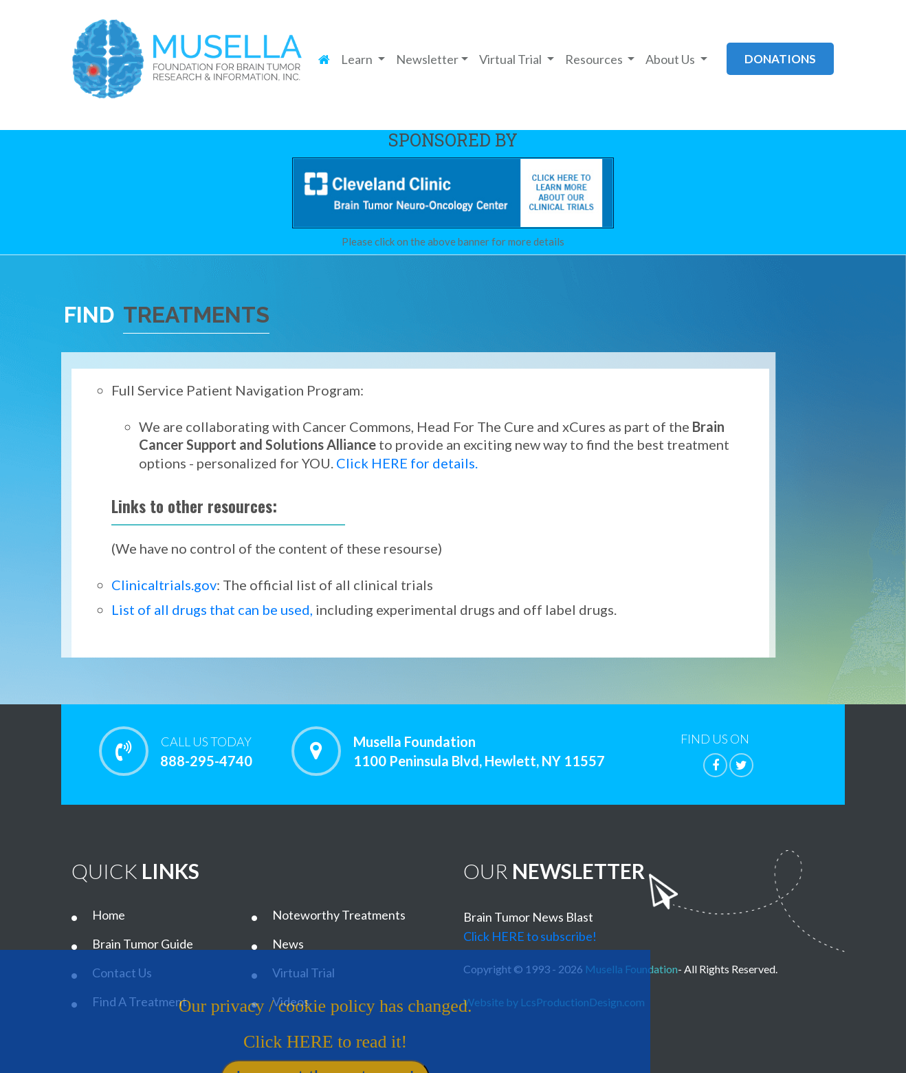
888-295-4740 (206, 751)
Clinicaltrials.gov (164, 584)
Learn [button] (358, 59)
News (288, 943)
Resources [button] (595, 59)
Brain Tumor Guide (142, 943)
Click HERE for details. (407, 463)
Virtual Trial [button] (511, 59)
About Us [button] (671, 59)
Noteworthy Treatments (339, 914)
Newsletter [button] (427, 59)
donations (780, 59)
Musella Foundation (631, 968)
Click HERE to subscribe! (530, 936)
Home (108, 914)
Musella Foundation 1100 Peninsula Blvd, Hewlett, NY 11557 (479, 751)
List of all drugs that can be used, (212, 609)
